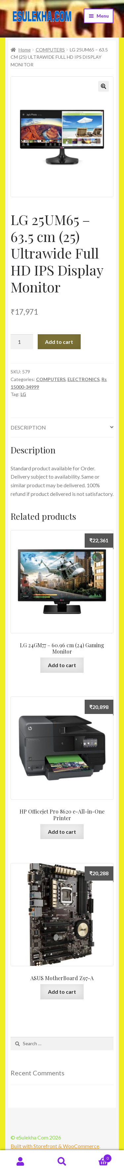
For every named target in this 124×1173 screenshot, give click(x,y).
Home (25, 49)
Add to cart (59, 342)
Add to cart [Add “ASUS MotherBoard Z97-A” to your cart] (62, 991)
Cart (97, 1157)
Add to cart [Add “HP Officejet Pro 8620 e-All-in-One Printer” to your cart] (62, 831)
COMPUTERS (50, 49)
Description (28, 427)
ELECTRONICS (83, 379)
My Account (20, 1161)
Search (62, 1161)
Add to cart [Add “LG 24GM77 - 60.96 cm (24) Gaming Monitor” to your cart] (62, 665)
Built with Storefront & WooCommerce (55, 1146)
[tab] (62, 427)
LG (23, 394)
